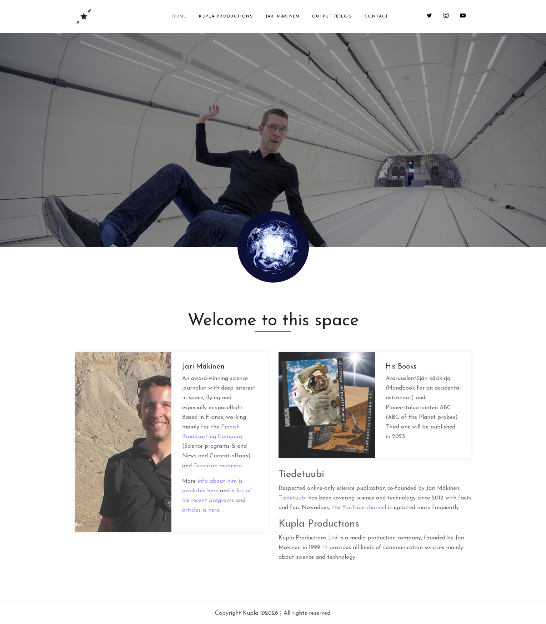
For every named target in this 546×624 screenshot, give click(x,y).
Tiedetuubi (292, 498)
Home (179, 16)
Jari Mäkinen (282, 16)
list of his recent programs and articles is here (217, 500)
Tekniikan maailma (218, 466)
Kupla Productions (225, 16)
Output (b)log (332, 16)
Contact (377, 16)
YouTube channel (364, 508)
